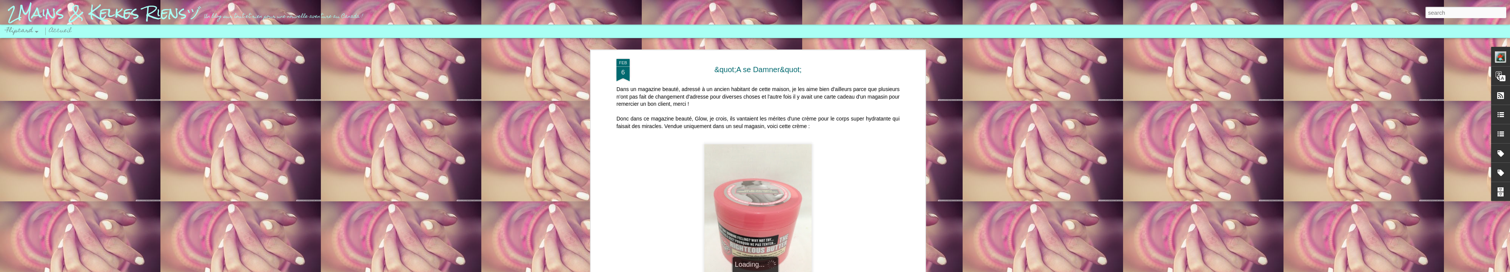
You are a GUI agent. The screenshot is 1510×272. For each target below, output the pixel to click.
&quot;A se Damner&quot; (757, 69)
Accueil (60, 31)
